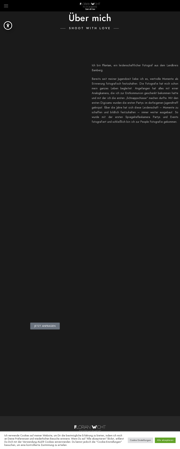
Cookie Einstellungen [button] (140, 440)
